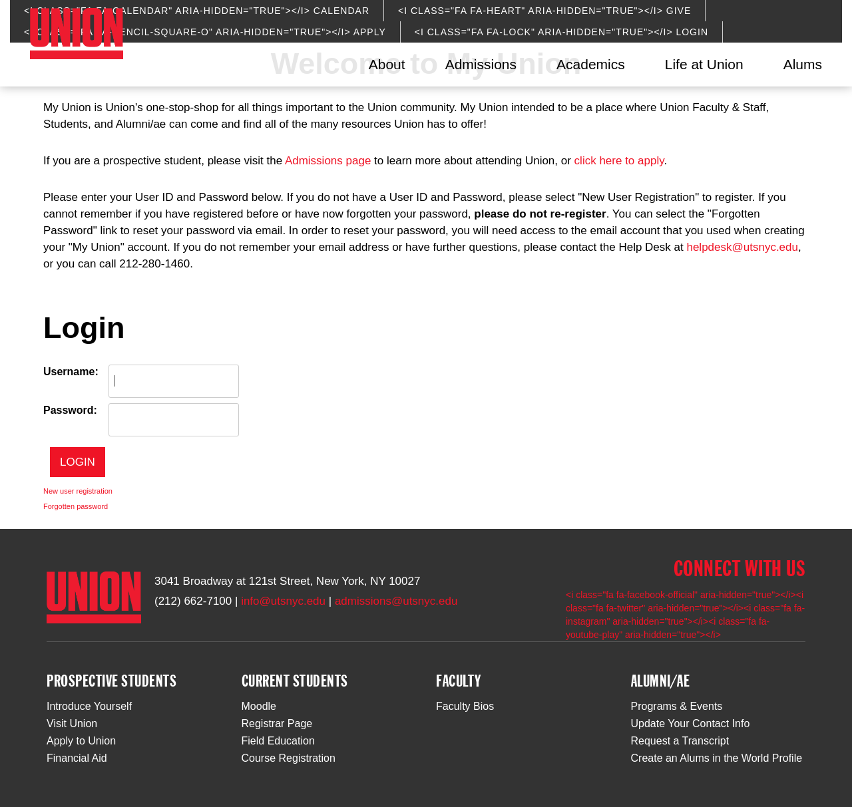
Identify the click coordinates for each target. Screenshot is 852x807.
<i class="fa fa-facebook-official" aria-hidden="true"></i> (681, 594)
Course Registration (288, 758)
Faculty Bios (465, 706)
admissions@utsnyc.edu (396, 601)
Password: (70, 410)
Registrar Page (277, 723)
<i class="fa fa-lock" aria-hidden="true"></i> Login (561, 32)
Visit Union (72, 723)
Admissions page (328, 160)
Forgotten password (75, 506)
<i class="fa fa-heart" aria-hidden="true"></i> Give (544, 10)
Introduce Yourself (89, 706)
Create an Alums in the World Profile (717, 758)
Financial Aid (77, 758)
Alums (802, 64)
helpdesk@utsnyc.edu (742, 247)
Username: (71, 371)
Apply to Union (81, 740)
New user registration (77, 491)
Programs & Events (677, 706)
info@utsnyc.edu (283, 601)
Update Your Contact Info (690, 723)
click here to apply (619, 160)
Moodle (259, 706)
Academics (590, 64)
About (387, 64)
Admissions (481, 64)
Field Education (278, 740)
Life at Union (704, 64)
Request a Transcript (680, 740)
